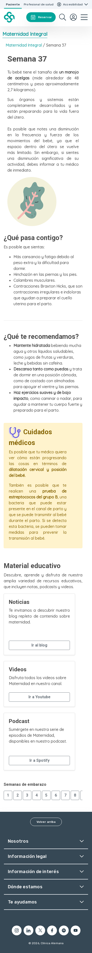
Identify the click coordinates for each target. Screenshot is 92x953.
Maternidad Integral (24, 34)
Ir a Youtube (39, 697)
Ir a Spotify (39, 760)
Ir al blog (39, 645)
